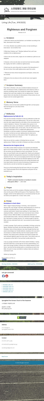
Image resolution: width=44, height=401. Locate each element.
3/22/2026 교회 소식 (8, 289)
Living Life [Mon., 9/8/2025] (9, 265)
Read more (5, 358)
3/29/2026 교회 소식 (8, 288)
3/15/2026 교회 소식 (8, 291)
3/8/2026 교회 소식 (8, 293)
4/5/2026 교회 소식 (8, 286)
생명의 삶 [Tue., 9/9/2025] (35, 265)
